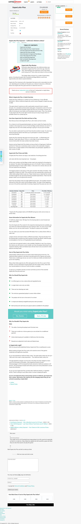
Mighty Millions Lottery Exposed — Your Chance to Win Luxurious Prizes (29, 427)
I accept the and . (21, 486)
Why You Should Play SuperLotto (27, 57)
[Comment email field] (18, 482)
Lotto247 (59, 49)
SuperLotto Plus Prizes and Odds (27, 52)
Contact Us (2, 520)
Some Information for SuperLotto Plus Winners (30, 54)
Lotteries (39, 2)
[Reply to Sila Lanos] (10, 447)
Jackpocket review (24, 90)
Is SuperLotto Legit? (24, 60)
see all (23, 420)
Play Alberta (68, 54)
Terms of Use (2, 516)
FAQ (1, 514)
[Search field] (58, 2)
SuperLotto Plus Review (25, 47)
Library (1, 512)
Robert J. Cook (12, 400)
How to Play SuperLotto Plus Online (28, 55)
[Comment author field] (18, 478)
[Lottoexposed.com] (15, 2)
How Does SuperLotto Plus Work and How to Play (31, 50)
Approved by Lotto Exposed (5, 508)
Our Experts (2, 510)
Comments (2, 518)
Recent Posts (13, 384)
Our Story (2, 509)
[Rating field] (12, 454)
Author (12, 382)
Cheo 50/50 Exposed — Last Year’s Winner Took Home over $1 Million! (29, 424)
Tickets (26, 2)
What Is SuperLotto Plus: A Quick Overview (29, 49)
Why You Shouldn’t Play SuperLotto (28, 59)
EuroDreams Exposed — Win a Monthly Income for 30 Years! (26, 422)
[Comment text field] (23, 465)
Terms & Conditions (20, 486)
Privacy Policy (30, 486)
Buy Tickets (44, 12)
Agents (32, 2)
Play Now (69, 9)
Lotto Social (60, 41)
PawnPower (60, 33)
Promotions (2, 513)
